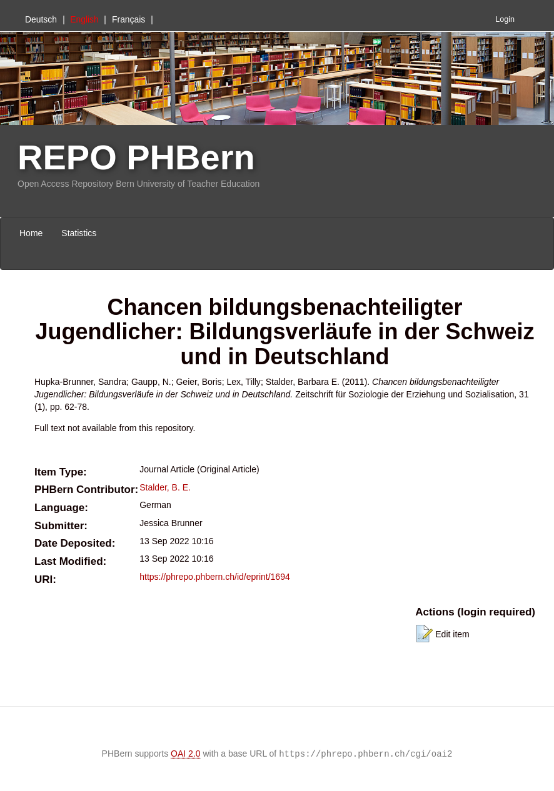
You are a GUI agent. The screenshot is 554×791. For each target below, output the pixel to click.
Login (505, 19)
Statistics (78, 233)
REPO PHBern (136, 157)
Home (31, 233)
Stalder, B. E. (165, 487)
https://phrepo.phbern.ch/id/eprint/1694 (214, 577)
